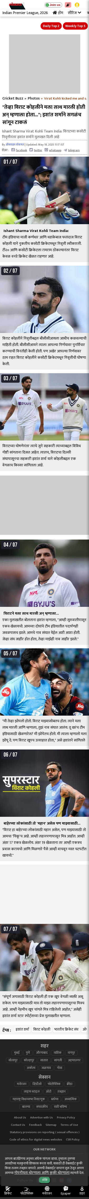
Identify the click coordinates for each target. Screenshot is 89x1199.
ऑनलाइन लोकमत (15, 144)
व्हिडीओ (37, 1084)
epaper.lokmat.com (65, 1163)
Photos (34, 98)
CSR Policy (73, 1139)
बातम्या (26, 1106)
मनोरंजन (21, 1084)
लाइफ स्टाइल (32, 1091)
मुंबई (17, 1052)
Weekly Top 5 (75, 26)
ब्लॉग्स (54, 1099)
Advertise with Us (41, 1117)
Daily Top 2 (51, 26)
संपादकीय (42, 1106)
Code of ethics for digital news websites (35, 1139)
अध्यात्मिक (71, 1099)
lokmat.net (65, 1170)
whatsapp (53, 150)
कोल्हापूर (29, 1060)
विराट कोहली (41, 1029)
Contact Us (18, 1125)
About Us (20, 1117)
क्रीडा (69, 1084)
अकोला (31, 1068)
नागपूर (71, 1052)
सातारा (44, 1060)
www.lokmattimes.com (24, 1163)
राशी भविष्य (60, 1106)
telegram (72, 150)
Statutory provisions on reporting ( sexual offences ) (45, 1132)
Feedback (35, 1125)
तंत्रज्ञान (61, 1091)
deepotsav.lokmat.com (24, 1170)
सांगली (58, 1060)
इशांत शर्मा (22, 1029)
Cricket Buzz (12, 98)
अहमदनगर (74, 1060)
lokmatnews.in (65, 1156)
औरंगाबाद (41, 1052)
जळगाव (46, 1068)
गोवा (59, 1068)
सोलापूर (13, 1060)
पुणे (28, 1052)
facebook (19, 150)
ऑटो (48, 1091)
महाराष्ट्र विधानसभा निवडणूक (29, 1099)
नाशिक (57, 1052)
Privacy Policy (66, 1117)
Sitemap (51, 1125)
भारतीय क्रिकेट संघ (66, 1029)
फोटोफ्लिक (54, 1084)
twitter (35, 150)
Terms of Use (69, 1125)
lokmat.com (24, 1156)
